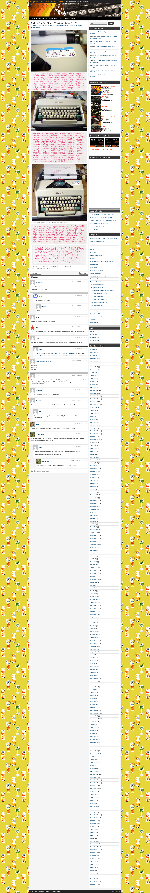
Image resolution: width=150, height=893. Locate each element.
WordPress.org (94, 340)
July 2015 (93, 724)
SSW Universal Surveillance (98, 270)
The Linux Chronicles (96, 282)
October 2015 (94, 716)
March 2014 (93, 771)
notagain (44, 306)
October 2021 (94, 506)
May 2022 (93, 486)
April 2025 (93, 384)
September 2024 (95, 404)
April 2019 (93, 593)
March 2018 (93, 631)
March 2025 (93, 387)
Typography (93, 319)
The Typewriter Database (97, 226)
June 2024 (93, 413)
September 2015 (95, 719)
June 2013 (93, 797)
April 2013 (93, 803)
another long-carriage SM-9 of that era (44, 355)
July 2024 (93, 410)
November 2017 (94, 643)
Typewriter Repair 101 (96, 305)
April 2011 (93, 870)
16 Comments (36, 27)
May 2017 (93, 660)
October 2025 (94, 367)
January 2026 (94, 358)
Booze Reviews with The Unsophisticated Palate (103, 238)
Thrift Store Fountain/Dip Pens (98, 293)
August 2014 (93, 756)
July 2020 (93, 550)
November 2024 (94, 399)
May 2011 (93, 867)
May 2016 (93, 695)
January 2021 (94, 532)
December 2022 (94, 465)
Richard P (39, 282)
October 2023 (94, 436)
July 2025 (93, 375)
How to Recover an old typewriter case (101, 217)
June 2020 (93, 553)
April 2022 (93, 489)
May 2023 (93, 451)
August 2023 (93, 442)
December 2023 (94, 431)
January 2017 (94, 672)
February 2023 (94, 460)
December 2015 (94, 710)
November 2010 (94, 882)
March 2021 (93, 527)
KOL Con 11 (93, 247)
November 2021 (94, 503)
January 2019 (94, 602)
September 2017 (95, 649)
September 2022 (95, 474)
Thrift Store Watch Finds (97, 299)
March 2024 (93, 422)
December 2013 (94, 780)
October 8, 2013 (42, 25)
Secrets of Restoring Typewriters (99, 223)
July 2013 (93, 794)
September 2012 (95, 823)
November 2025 (94, 364)
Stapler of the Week (95, 273)
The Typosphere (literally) (67, 18)
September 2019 (95, 579)
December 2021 (94, 500)
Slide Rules (93, 267)
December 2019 (94, 570)
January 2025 (94, 393)
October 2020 (94, 541)
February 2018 (94, 634)
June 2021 (93, 518)
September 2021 (95, 509)
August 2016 (93, 687)
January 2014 (94, 777)
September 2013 (95, 788)
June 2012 (93, 832)
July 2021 (93, 515)
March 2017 (93, 666)
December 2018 (94, 605)
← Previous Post (35, 273)
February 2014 (94, 774)
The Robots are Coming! (97, 284)
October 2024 (94, 401)
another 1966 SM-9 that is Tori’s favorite (62, 353)
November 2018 (94, 608)
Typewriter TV (94, 308)
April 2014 (93, 768)
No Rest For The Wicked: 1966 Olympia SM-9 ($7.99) (55, 23)
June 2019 (93, 588)
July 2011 (93, 861)
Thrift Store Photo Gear (96, 296)
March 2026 (93, 352)
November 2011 (94, 849)
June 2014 (93, 762)
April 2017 (93, 663)
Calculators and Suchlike (97, 241)
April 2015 (93, 733)
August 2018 (93, 617)
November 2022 (94, 468)
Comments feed (94, 337)
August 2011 (93, 858)
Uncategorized (94, 322)
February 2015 (94, 739)
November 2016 (94, 678)
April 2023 (93, 454)
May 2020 (93, 556)
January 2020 (94, 567)
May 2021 (93, 521)
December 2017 (94, 640)
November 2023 (94, 434)
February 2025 (94, 390)
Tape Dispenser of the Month (98, 276)
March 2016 (93, 701)
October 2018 (94, 611)
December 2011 (94, 847)
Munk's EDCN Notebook (97, 255)
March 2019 (93, 596)
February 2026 (94, 355)
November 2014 (94, 748)
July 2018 (93, 620)
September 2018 (95, 614)
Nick (37, 424)
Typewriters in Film (95, 314)
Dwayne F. (39, 401)
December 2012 (94, 815)
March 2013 (93, 806)
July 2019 (93, 585)
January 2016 (94, 707)
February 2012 (94, 844)
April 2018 (93, 628)
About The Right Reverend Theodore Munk (44, 18)
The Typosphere (94, 229)
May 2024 (93, 416)
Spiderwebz (40, 434)
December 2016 (94, 675)
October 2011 (94, 852)
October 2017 (94, 646)
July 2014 (93, 759)
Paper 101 (93, 258)
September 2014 (95, 754)
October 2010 (94, 884)
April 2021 (93, 524)
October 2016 (94, 681)
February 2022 (94, 495)
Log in (92, 331)
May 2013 (93, 800)
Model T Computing (95, 253)
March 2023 (93, 457)
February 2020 (94, 564)
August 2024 (93, 407)
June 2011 (93, 864)
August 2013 (93, 791)
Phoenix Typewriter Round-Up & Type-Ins (101, 261)
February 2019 (94, 599)
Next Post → (83, 273)
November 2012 (94, 818)
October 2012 (94, 820)
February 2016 (94, 704)
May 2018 (93, 626)
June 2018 (93, 623)
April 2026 (93, 349)
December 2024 (94, 396)
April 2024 (93, 419)
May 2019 (93, 591)
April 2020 (93, 559)
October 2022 (94, 471)
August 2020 (93, 547)
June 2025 (93, 378)
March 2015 (93, 736)
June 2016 (93, 692)
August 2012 (93, 826)
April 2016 (93, 698)
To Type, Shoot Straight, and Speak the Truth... (46, 1)
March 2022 (93, 492)
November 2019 (94, 573)
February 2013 (94, 809)
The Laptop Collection (96, 279)
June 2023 (93, 448)
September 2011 (95, 855)
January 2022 (94, 498)
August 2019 (93, 582)
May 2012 (93, 835)
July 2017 (93, 655)
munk (34, 25)
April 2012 (93, 838)
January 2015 (94, 742)
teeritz (38, 376)
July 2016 (93, 690)
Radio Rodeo (94, 264)
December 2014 (94, 745)
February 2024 (94, 425)
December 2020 (94, 535)
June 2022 (93, 483)
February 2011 (94, 876)
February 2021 (94, 529)
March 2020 (93, 562)
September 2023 (95, 439)
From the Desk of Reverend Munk (59, 25)
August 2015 (93, 721)
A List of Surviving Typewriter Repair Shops (102, 214)
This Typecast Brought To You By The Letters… (103, 290)
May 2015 (93, 730)
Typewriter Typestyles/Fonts (98, 311)
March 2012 (93, 841)
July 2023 (93, 445)
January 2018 (94, 637)
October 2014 (94, 751)
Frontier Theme (116, 891)
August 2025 (93, 372)
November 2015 (94, 713)
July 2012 (93, 829)
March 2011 (93, 873)
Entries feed (93, 334)
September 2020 (95, 544)
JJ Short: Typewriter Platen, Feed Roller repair (103, 220)
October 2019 (94, 576)
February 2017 (94, 669)
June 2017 (93, 657)
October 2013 (94, 785)
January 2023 (94, 463)
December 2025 (94, 361)
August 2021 (93, 512)
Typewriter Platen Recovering (98, 302)
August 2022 (93, 477)
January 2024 (94, 428)
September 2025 (95, 370)
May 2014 (93, 765)
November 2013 (94, 783)
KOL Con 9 (93, 250)
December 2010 (94, 879)
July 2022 (93, 480)
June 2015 (93, 727)
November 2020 (94, 538)
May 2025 (93, 381)
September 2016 (95, 684)
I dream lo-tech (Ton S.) (44, 361)
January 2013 (94, 812)
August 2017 (93, 652)
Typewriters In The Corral (76, 25)
